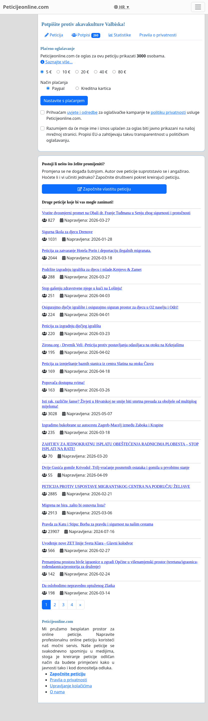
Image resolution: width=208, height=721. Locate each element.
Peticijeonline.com (26, 6)
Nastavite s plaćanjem (64, 100)
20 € (85, 72)
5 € (49, 72)
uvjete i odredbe (82, 112)
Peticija (54, 35)
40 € (103, 72)
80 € (122, 72)
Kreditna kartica (96, 88)
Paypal (58, 88)
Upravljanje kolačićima (71, 686)
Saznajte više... (56, 62)
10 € (66, 72)
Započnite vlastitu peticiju (104, 189)
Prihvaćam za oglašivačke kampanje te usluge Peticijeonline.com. (123, 115)
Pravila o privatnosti (158, 35)
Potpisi (86, 35)
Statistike (120, 35)
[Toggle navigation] (198, 7)
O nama (57, 692)
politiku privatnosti (168, 112)
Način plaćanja (54, 82)
